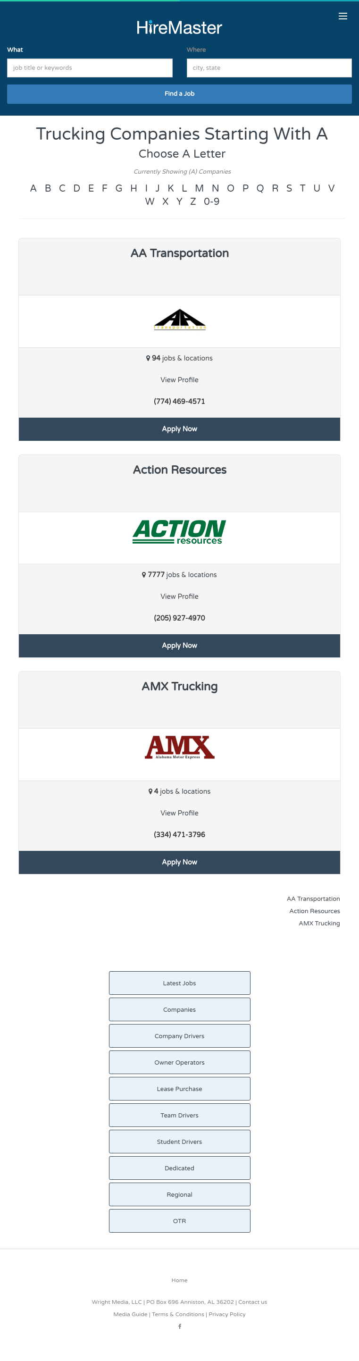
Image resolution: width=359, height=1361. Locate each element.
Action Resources (314, 911)
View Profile (179, 380)
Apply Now (179, 429)
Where (196, 50)
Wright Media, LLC (117, 1302)
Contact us (252, 1302)
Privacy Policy (227, 1314)
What (15, 50)
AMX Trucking (319, 923)
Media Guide (130, 1314)
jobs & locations (179, 358)
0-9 (211, 202)
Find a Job (179, 94)
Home (180, 1280)
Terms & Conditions (178, 1314)
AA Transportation (313, 899)
